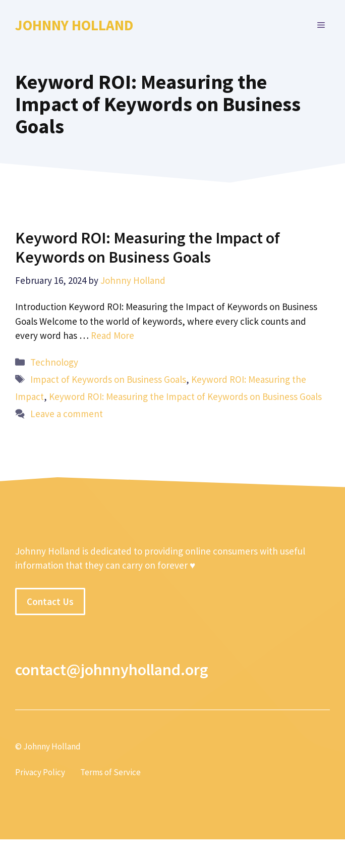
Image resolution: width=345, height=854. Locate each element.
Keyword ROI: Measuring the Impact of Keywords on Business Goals (147, 247)
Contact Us (50, 601)
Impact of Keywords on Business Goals (108, 379)
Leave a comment (66, 414)
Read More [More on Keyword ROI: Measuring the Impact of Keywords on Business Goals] (112, 335)
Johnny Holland (74, 25)
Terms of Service (110, 772)
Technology (54, 362)
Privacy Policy (40, 772)
